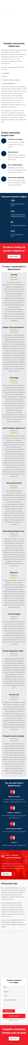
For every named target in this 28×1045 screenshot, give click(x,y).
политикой (22, 1019)
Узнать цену (6, 874)
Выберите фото (8, 1011)
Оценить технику (14, 1016)
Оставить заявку (14, 256)
